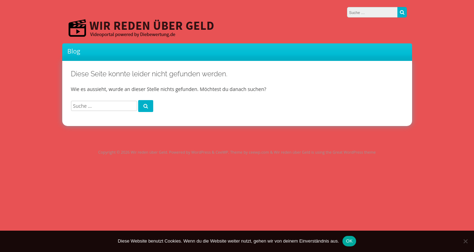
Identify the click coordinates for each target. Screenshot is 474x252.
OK (349, 241)
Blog (74, 51)
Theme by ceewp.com (249, 152)
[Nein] (465, 241)
